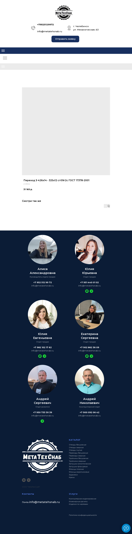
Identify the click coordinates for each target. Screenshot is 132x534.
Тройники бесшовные (78, 458)
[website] (24, 480)
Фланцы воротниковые (79, 472)
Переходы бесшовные (78, 453)
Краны (72, 477)
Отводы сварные (76, 447)
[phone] (29, 480)
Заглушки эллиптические (80, 464)
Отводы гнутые (75, 450)
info (31, 502)
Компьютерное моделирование (82, 499)
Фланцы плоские (76, 469)
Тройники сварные (77, 461)
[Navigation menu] (3, 51)
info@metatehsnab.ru (49, 31)
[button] (65, 39)
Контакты (28, 494)
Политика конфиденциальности (83, 515)
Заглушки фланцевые (78, 466)
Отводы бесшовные (77, 445)
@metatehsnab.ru (47, 502)
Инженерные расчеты (78, 501)
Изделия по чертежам (78, 504)
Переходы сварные (77, 456)
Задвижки (73, 475)
